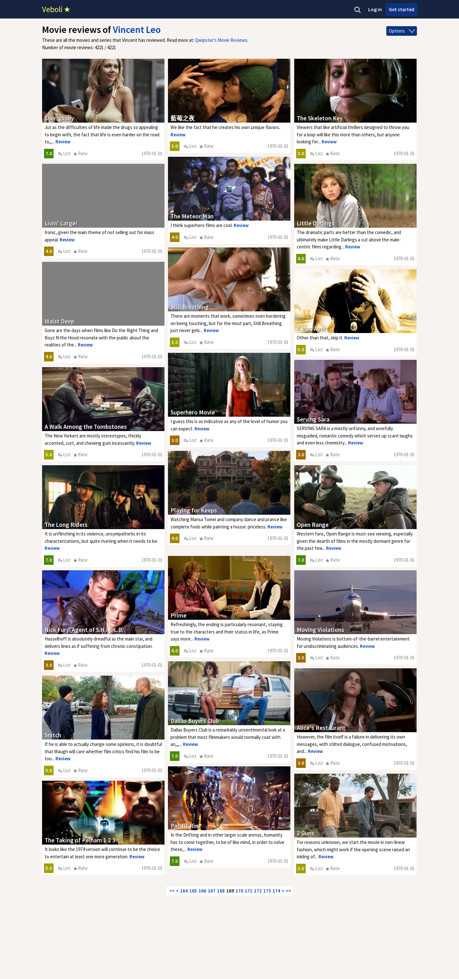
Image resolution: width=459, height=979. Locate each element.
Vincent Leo (137, 29)
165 (193, 891)
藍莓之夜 (183, 118)
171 (248, 891)
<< (171, 891)
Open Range (313, 524)
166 (202, 891)
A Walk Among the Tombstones (86, 426)
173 (267, 891)
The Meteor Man (192, 216)
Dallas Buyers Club (195, 721)
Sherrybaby (59, 118)
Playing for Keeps (194, 510)
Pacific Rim (185, 826)
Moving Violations (320, 630)
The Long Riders (66, 524)
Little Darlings (316, 223)
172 (258, 891)
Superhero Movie (193, 412)
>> (288, 891)
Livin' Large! (61, 223)
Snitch (53, 735)
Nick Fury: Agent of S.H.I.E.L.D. (84, 630)
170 (239, 891)
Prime (178, 615)
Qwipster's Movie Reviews (221, 40)
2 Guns (305, 833)
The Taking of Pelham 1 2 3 (80, 840)
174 (276, 891)
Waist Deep (59, 321)
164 (184, 891)
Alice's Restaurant (321, 728)
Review (62, 142)
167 (211, 891)
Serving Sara (313, 419)
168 (221, 891)
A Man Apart (313, 328)
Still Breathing (190, 307)
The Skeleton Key (320, 118)
